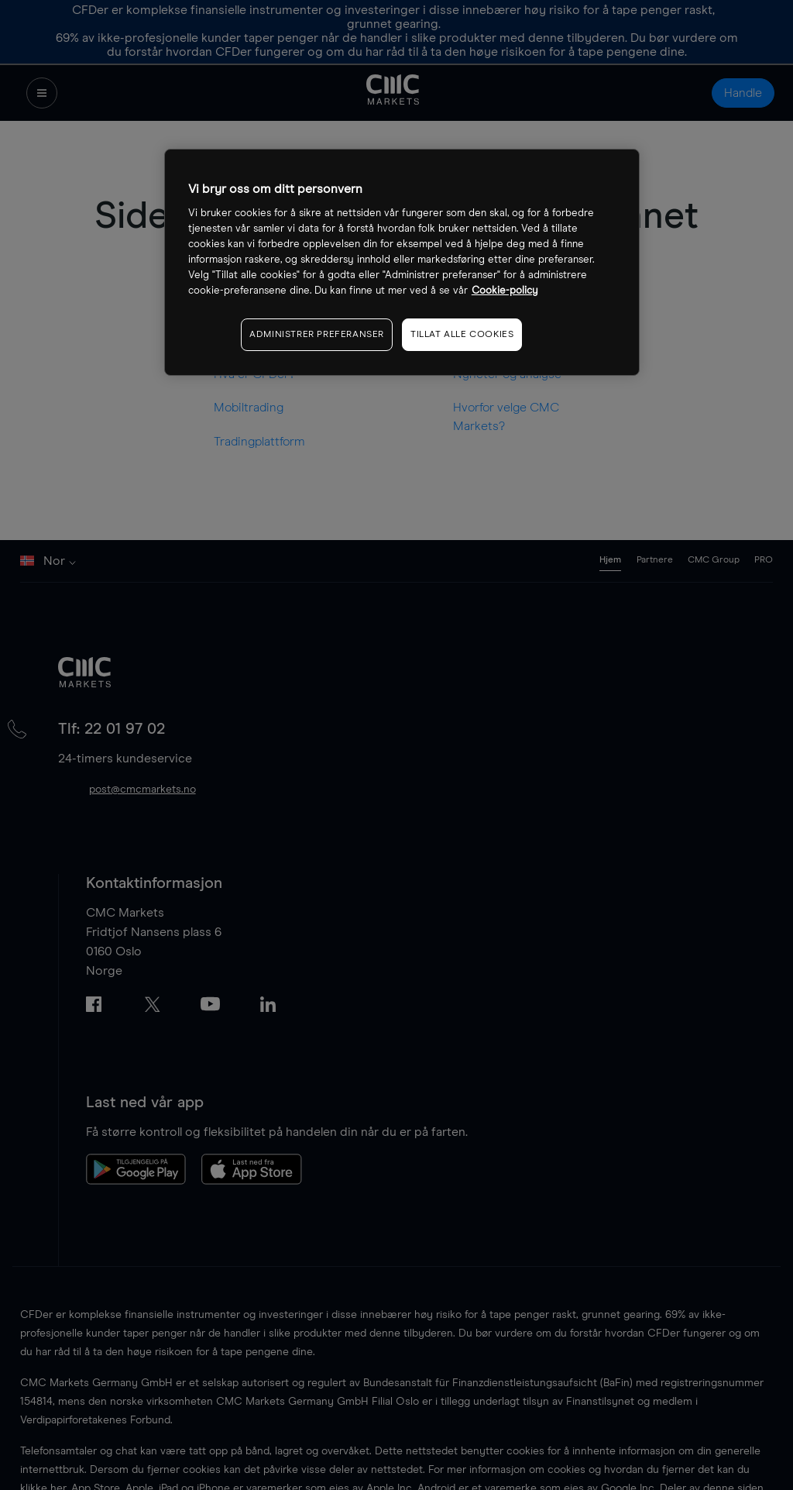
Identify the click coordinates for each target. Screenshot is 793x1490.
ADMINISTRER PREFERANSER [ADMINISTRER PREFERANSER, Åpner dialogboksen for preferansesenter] (316, 334)
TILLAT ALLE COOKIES (461, 334)
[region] (402, 262)
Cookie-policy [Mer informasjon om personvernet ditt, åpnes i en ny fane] (505, 291)
